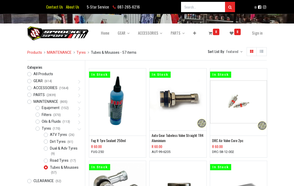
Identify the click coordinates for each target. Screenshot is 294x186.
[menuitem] (105, 33)
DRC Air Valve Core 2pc (227, 140)
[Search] (230, 7)
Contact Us (54, 7)
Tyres (81, 52)
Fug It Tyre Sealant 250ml (108, 140)
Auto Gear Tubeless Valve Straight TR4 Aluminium (177, 138)
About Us (71, 7)
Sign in (257, 33)
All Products (43, 74)
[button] (194, 33)
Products (34, 52)
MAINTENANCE (59, 52)
